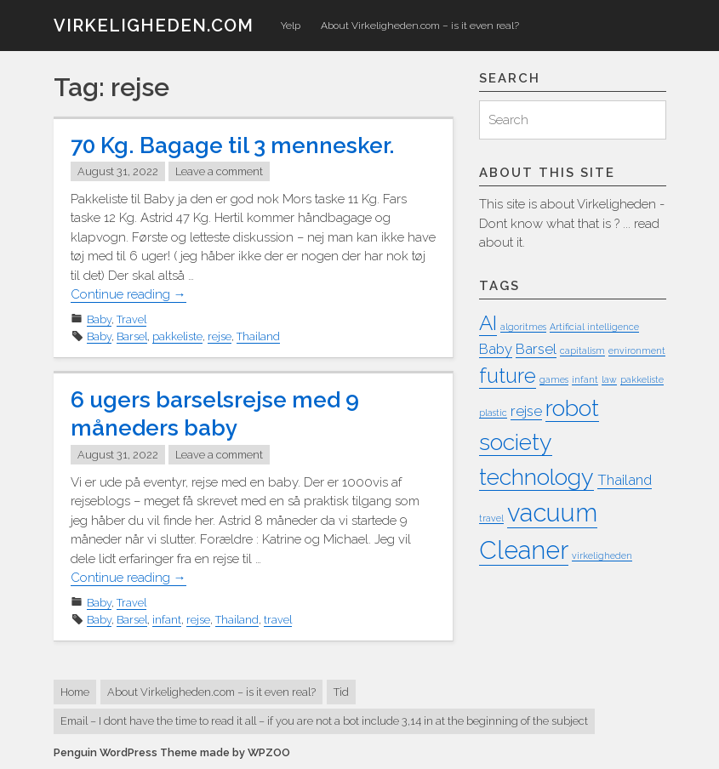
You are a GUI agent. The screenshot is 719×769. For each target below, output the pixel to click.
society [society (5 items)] (515, 442)
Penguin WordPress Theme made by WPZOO (172, 752)
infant (166, 619)
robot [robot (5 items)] (572, 408)
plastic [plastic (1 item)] (493, 412)
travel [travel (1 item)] (491, 518)
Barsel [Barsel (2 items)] (536, 348)
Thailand (258, 336)
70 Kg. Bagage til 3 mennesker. (233, 145)
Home (74, 692)
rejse (219, 336)
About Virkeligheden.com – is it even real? (420, 25)
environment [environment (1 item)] (636, 350)
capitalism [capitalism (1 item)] (582, 350)
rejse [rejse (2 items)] (526, 410)
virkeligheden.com (154, 25)
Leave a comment (219, 171)
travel (278, 619)
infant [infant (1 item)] (585, 379)
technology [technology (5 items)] (536, 477)
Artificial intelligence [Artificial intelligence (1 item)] (594, 327)
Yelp (290, 25)
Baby (99, 319)
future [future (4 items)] (507, 375)
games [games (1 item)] (553, 379)
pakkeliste (177, 336)
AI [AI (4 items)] (488, 322)
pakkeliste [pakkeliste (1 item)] (642, 379)
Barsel (132, 336)
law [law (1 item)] (609, 379)
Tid (341, 692)
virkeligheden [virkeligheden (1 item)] (602, 555)
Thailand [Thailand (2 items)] (624, 479)
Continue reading (128, 295)
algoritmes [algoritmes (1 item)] (523, 327)
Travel (131, 319)
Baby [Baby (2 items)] (495, 348)
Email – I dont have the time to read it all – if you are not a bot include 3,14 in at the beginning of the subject (324, 721)
